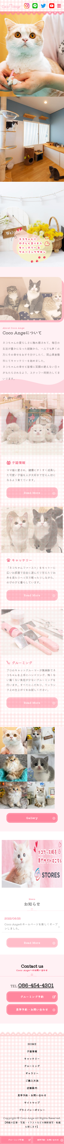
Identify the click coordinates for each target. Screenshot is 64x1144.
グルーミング (32, 1066)
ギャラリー (32, 1073)
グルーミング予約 (32, 997)
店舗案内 (32, 1088)
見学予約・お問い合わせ (32, 1009)
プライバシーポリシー (32, 1110)
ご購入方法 (32, 1080)
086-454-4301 (36, 985)
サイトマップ (32, 1102)
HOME (32, 1044)
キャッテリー (32, 1058)
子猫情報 (32, 1051)
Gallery (32, 818)
